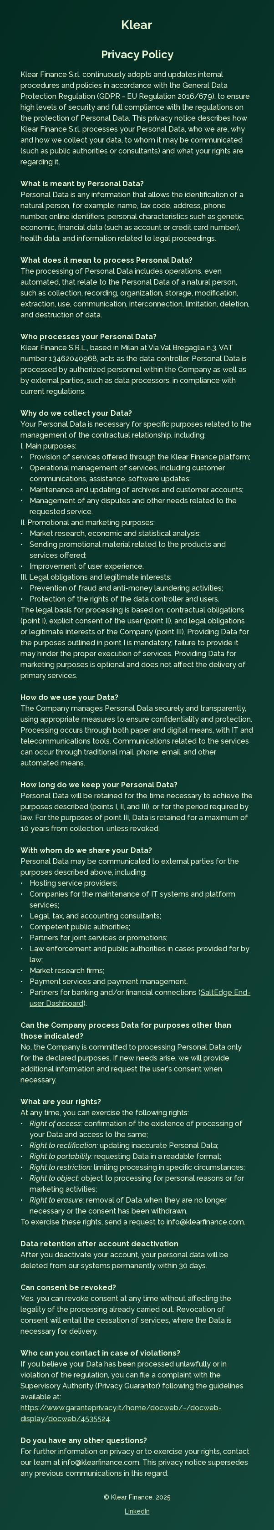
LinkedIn (137, 1511)
